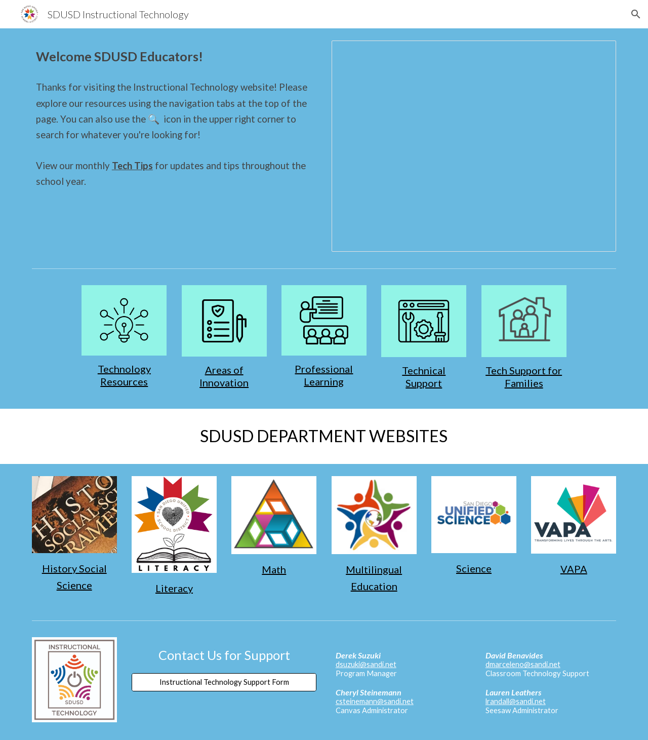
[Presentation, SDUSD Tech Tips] (474, 146)
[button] (636, 14)
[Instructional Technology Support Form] (224, 681)
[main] (174, 56)
